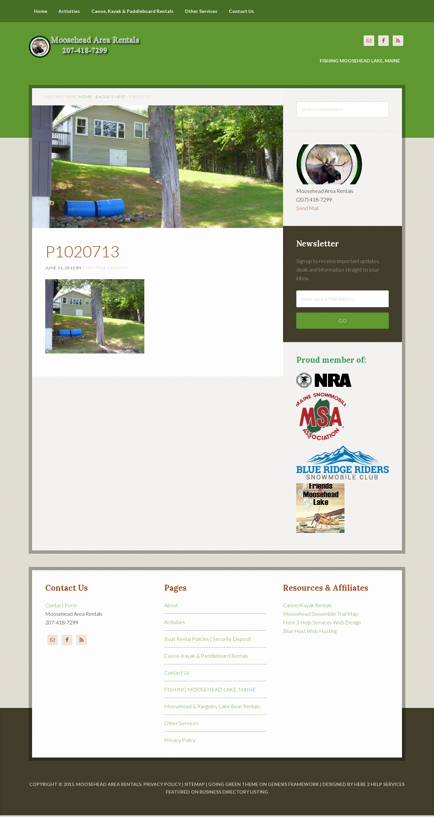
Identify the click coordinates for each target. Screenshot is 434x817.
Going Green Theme (233, 786)
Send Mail (307, 209)
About (171, 607)
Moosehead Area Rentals (88, 43)
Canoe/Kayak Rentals (307, 607)
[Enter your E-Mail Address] (342, 300)
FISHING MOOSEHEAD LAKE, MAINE (210, 691)
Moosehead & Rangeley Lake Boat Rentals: (212, 708)
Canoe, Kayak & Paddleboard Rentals (206, 657)
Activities (174, 623)
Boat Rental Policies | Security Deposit (207, 640)
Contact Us (177, 674)
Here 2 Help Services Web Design (322, 624)
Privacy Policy (180, 741)
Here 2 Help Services (379, 786)
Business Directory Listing (233, 793)
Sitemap (194, 786)
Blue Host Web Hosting (310, 632)
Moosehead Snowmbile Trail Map (320, 615)
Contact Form (61, 607)
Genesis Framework (293, 786)
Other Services (181, 725)
